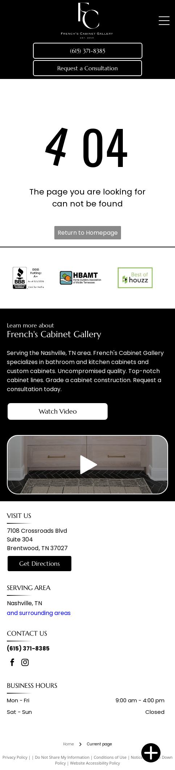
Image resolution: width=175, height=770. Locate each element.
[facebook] (12, 663)
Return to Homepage (88, 233)
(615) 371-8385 (28, 648)
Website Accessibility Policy (95, 763)
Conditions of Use (110, 757)
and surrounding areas (39, 613)
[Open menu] (164, 20)
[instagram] (25, 663)
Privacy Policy (15, 757)
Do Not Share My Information (62, 757)
